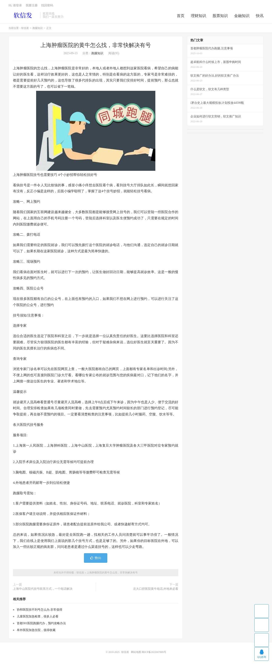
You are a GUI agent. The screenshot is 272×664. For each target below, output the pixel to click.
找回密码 (47, 5)
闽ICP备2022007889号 (154, 652)
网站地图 (136, 652)
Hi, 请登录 (15, 5)
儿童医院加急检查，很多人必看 (37, 616)
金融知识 (241, 16)
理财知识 (198, 16)
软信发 (23, 15)
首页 (180, 16)
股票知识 (220, 16)
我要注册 (32, 5)
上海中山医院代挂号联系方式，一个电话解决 (42, 588)
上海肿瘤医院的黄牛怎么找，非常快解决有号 (95, 45)
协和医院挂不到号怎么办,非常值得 (39, 609)
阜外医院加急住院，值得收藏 (36, 630)
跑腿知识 (38, 28)
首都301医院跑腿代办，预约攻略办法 (41, 623)
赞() (95, 558)
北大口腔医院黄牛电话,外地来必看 (155, 588)
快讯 (260, 16)
